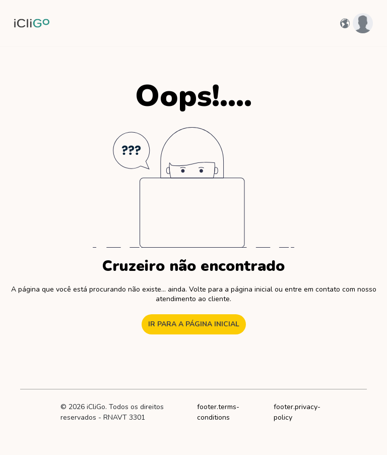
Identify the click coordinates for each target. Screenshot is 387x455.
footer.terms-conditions (218, 412)
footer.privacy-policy (297, 412)
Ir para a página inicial (193, 324)
